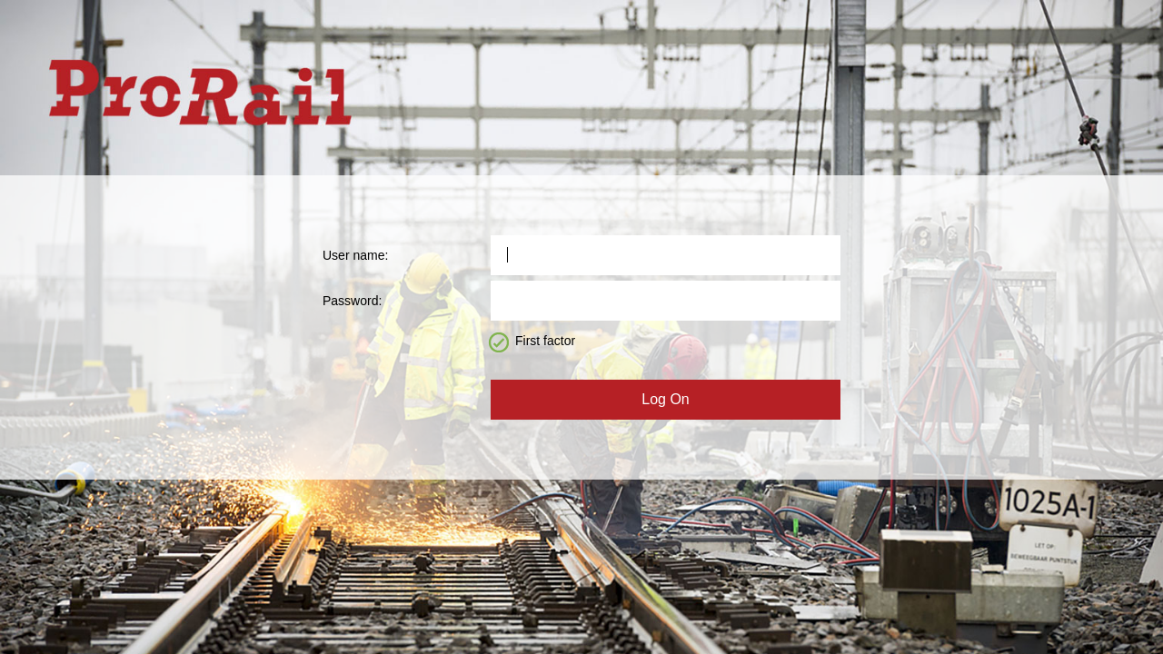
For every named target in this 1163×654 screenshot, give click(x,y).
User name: (355, 255)
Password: (352, 300)
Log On (665, 399)
